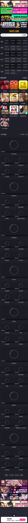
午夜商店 (13, 70)
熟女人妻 (7, 49)
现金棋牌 (19, 43)
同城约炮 (7, 70)
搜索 (25, 35)
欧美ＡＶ (19, 46)
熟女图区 (19, 61)
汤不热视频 (25, 70)
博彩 (2, 41)
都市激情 (7, 64)
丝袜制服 (13, 49)
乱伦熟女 (19, 55)
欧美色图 (19, 58)
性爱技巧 (25, 67)
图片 (2, 59)
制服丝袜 (7, 55)
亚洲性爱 (7, 52)
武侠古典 (25, 64)
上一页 (11, 475)
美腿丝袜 (7, 61)
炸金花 (12, 43)
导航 (2, 71)
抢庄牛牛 (25, 43)
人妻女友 (19, 64)
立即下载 (23, 519)
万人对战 (19, 40)
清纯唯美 (13, 61)
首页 (6, 475)
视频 (2, 47)
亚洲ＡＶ (7, 46)
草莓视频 (19, 70)
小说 (2, 65)
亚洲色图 (13, 58)
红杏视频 (7, 73)
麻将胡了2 (7, 43)
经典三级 (13, 55)
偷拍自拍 (13, 52)
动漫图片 (25, 58)
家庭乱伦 (13, 64)
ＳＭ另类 (25, 49)
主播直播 (19, 49)
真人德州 (13, 40)
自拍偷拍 (13, 46)
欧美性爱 (25, 52)
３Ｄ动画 (25, 46)
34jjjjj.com (14, 31)
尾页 (22, 475)
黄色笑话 (19, 67)
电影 (2, 53)
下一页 (16, 475)
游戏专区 (25, 40)
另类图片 (25, 61)
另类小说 (13, 67)
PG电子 (7, 40)
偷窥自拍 (7, 58)
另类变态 (25, 55)
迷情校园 (7, 67)
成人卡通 (19, 52)
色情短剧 (13, 73)
